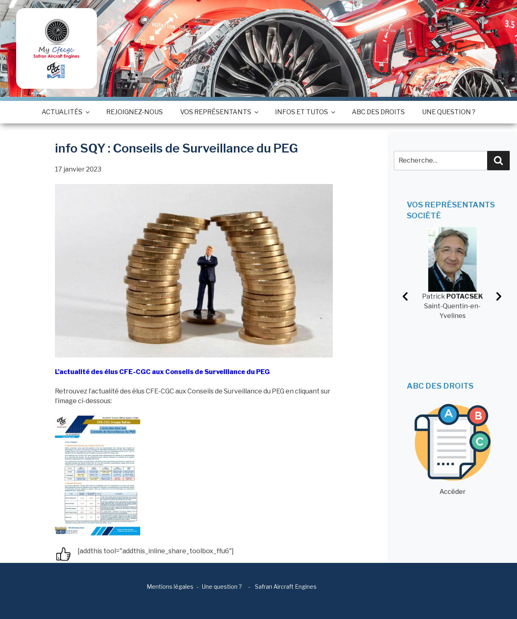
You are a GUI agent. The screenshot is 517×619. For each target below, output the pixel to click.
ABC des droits (378, 112)
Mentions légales (170, 586)
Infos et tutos (304, 112)
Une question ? (448, 112)
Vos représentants (219, 112)
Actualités (65, 112)
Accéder (452, 450)
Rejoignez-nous (134, 112)
